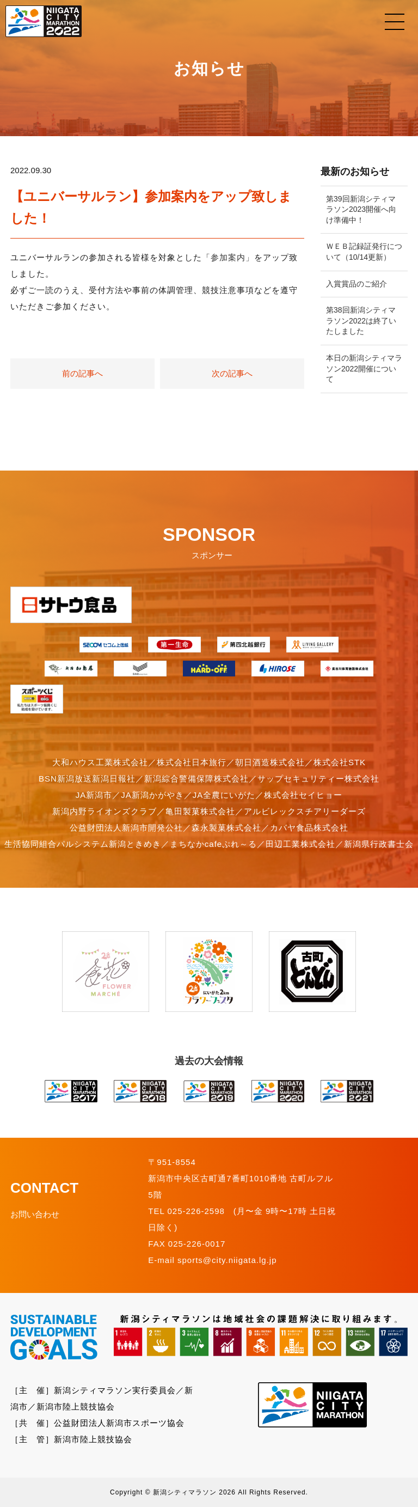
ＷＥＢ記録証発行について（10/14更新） (364, 251)
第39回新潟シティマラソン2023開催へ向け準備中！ (361, 209)
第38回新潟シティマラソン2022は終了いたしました (361, 320)
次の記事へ (232, 373)
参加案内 (228, 257)
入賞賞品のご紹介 (356, 283)
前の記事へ (82, 373)
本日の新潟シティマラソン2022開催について (364, 368)
